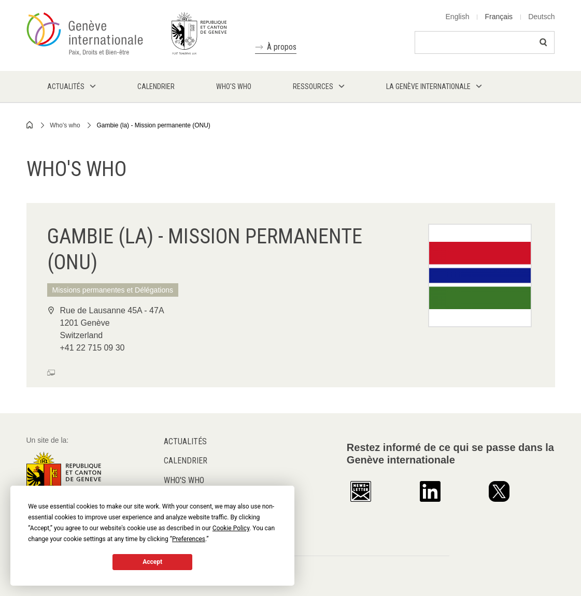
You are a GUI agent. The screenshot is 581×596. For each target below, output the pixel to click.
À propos (281, 47)
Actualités (185, 441)
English (458, 16)
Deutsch (541, 16)
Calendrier (185, 461)
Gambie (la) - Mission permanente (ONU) (153, 125)
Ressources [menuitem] (313, 86)
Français (499, 16)
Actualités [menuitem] (65, 86)
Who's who (65, 125)
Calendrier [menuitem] (156, 86)
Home (30, 124)
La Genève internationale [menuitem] (428, 86)
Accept (152, 561)
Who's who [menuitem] (233, 86)
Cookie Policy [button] (230, 528)
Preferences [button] (188, 539)
